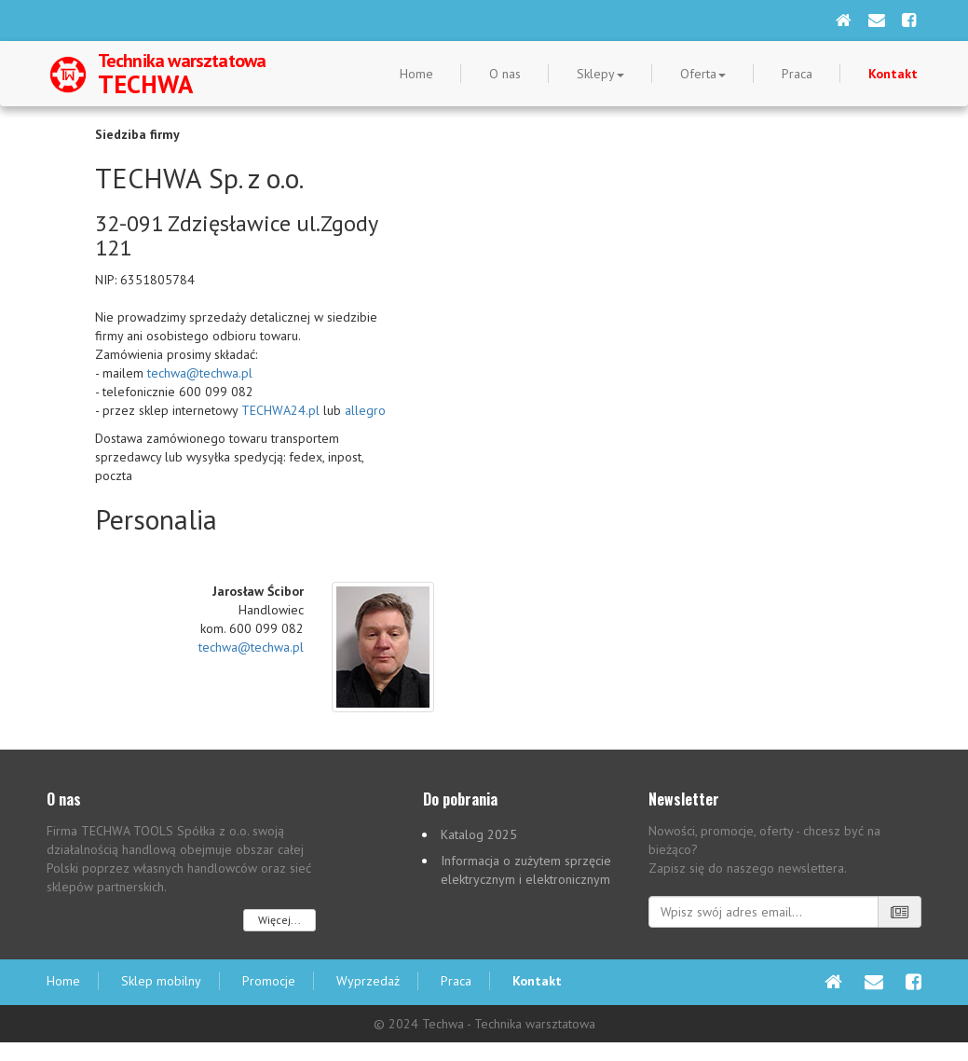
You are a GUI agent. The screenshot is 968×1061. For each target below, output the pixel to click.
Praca (797, 73)
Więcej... (279, 920)
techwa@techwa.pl (199, 373)
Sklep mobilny (161, 980)
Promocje (268, 980)
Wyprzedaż (368, 980)
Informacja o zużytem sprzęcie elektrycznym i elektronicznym (526, 870)
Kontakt (893, 73)
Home (416, 73)
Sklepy (600, 73)
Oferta (703, 73)
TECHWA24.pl (280, 410)
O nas (505, 73)
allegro (365, 410)
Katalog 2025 (479, 834)
